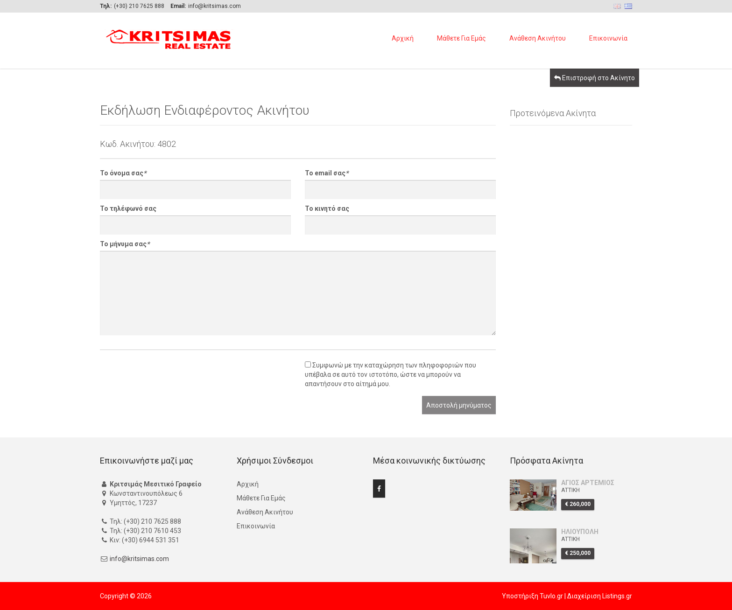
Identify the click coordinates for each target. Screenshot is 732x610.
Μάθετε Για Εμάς (461, 38)
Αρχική (403, 38)
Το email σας (326, 173)
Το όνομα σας (123, 173)
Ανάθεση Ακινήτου (537, 38)
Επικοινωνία (608, 38)
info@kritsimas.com (139, 558)
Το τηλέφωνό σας (128, 208)
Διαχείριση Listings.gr (599, 596)
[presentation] (171, 378)
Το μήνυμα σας (124, 244)
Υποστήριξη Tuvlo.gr (532, 596)
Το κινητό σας (327, 208)
